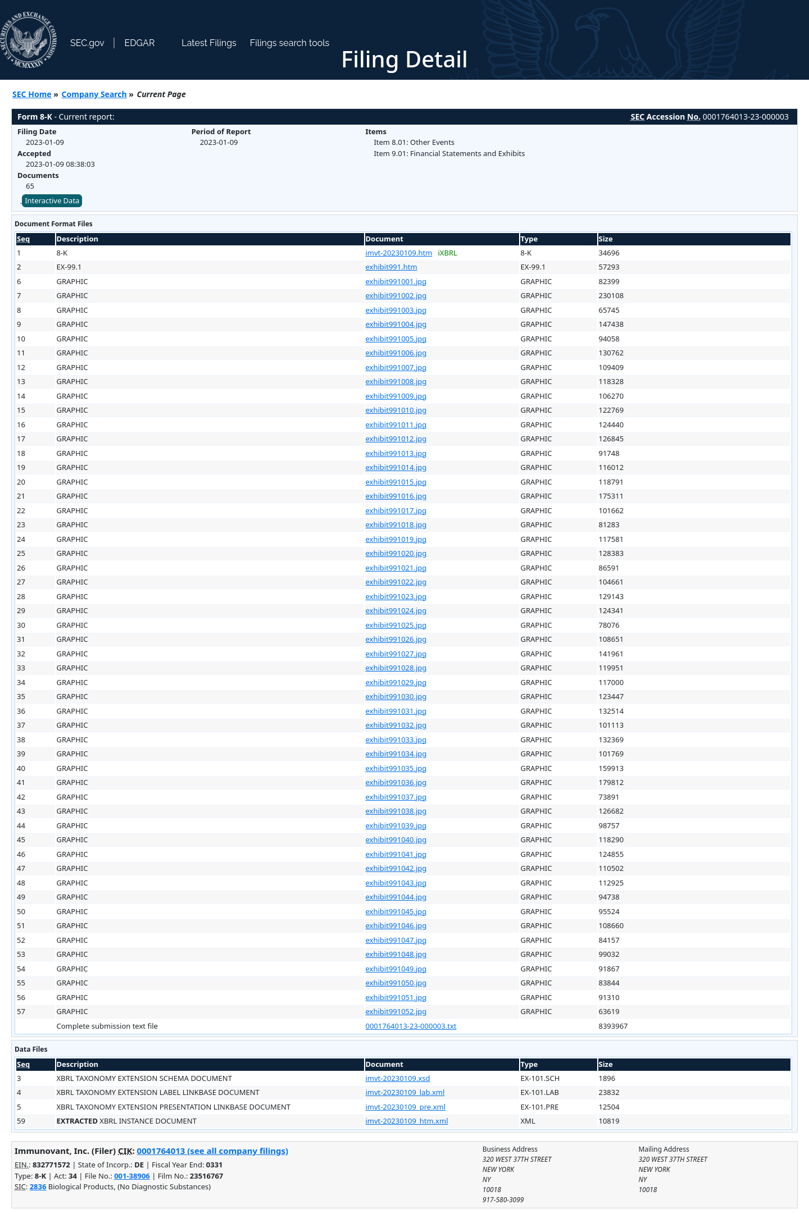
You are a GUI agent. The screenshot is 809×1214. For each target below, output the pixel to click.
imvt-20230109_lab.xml (405, 1092)
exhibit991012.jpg (396, 438)
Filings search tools (290, 43)
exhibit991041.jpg (396, 854)
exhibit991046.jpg (396, 925)
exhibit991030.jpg (396, 696)
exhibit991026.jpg (396, 639)
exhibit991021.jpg (396, 568)
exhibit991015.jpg (396, 482)
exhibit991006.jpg (396, 353)
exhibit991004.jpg (396, 324)
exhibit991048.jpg (396, 954)
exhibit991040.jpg (396, 839)
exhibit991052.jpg (396, 1011)
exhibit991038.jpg (396, 811)
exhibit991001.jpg (396, 281)
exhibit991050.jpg (396, 983)
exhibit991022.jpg (396, 582)
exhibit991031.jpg (396, 711)
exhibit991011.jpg (396, 424)
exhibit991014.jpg (396, 467)
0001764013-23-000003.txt (411, 1026)
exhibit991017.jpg (396, 510)
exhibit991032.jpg (396, 725)
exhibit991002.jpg (396, 295)
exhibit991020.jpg (396, 553)
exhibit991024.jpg (396, 610)
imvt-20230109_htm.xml (407, 1121)
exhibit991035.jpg (396, 768)
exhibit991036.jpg (396, 782)
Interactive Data (52, 200)
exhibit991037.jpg (396, 797)
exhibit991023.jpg (396, 596)
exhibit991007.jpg (396, 367)
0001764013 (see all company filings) (212, 1150)
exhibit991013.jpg (396, 453)
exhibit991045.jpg (396, 911)
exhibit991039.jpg (396, 825)
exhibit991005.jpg (396, 339)
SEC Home (32, 94)
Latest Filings (208, 43)
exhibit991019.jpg (396, 539)
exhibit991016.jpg (396, 496)
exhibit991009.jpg (396, 396)
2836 (38, 1186)
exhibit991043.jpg (396, 883)
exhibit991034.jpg (396, 754)
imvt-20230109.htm (399, 253)
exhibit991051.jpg (396, 997)
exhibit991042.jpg (396, 868)
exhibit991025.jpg (396, 625)
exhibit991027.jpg (396, 654)
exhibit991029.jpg (396, 682)
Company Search (94, 94)
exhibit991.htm (391, 267)
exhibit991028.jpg (396, 668)
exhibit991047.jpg (396, 940)
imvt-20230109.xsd (398, 1078)
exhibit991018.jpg (396, 524)
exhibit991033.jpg (396, 739)
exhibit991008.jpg (396, 381)
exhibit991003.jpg (396, 310)
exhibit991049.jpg (396, 969)
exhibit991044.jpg (396, 897)
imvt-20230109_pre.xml (406, 1107)
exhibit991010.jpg (396, 410)
